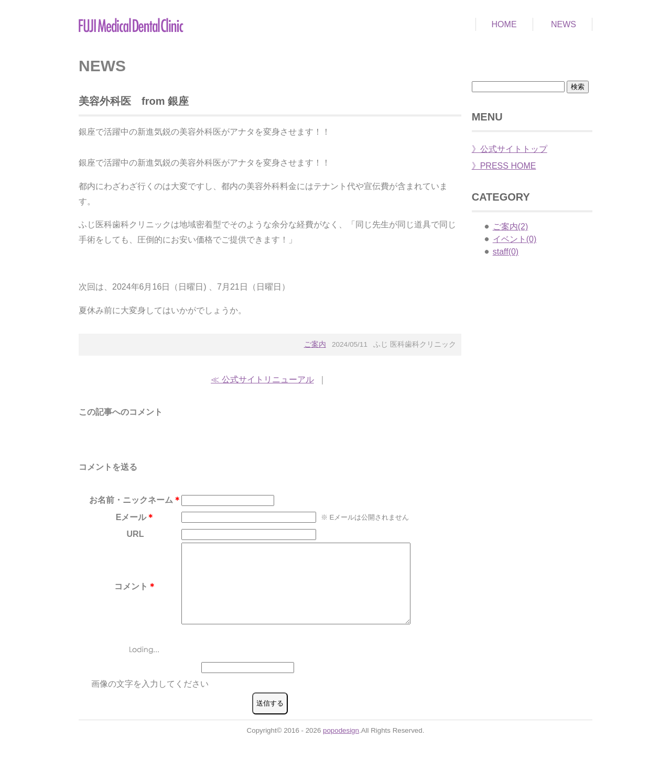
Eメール (131, 517)
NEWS (563, 24)
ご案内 (315, 344)
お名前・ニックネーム (131, 499)
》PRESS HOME (504, 165)
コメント (131, 594)
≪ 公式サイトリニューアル (262, 379)
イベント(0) (515, 239)
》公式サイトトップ (509, 149)
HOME (504, 24)
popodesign (341, 746)
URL (135, 534)
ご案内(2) (510, 226)
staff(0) (506, 251)
